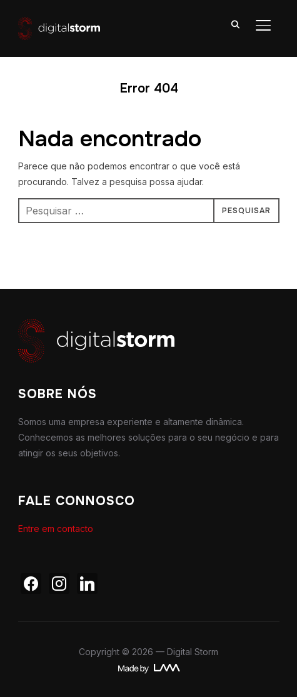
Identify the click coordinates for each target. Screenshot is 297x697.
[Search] (235, 23)
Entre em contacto (55, 528)
